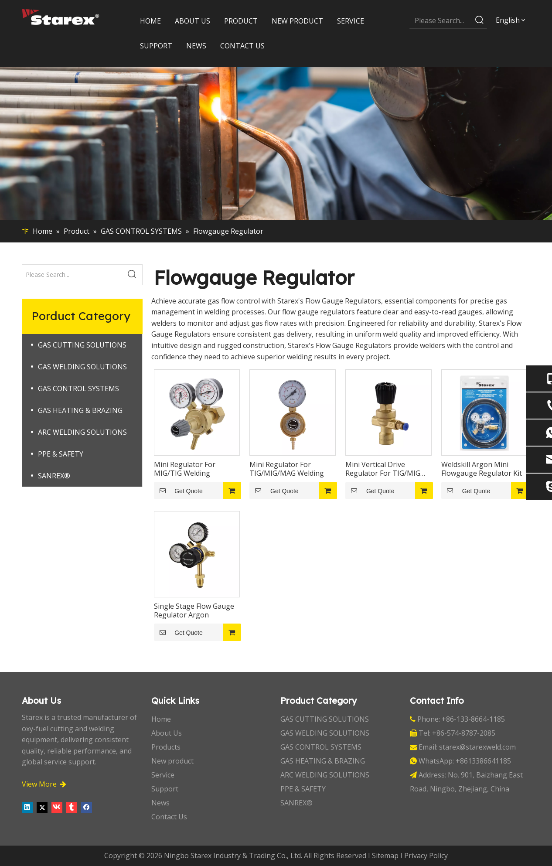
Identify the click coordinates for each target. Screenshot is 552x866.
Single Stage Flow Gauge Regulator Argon (194, 610)
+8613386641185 (483, 761)
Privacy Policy (426, 855)
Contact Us (169, 817)
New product (172, 761)
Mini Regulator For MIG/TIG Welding (184, 468)
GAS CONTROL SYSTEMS (78, 388)
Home (161, 719)
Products (166, 747)
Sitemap (385, 855)
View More (44, 784)
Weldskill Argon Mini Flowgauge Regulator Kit (481, 468)
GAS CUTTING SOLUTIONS (82, 345)
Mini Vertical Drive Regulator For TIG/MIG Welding (382, 468)
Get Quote (178, 490)
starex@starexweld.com (477, 747)
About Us (166, 733)
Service (162, 775)
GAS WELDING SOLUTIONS (82, 367)
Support (164, 789)
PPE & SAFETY (60, 454)
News (160, 803)
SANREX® (54, 476)
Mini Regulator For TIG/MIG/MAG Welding (286, 468)
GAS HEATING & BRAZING (80, 410)
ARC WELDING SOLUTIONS (82, 432)
